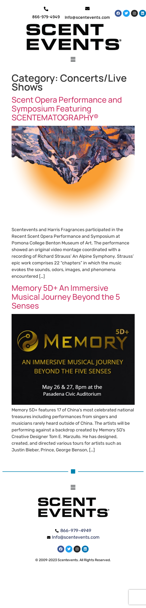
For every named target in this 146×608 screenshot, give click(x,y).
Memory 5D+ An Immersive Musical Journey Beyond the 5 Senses (66, 296)
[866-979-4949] (46, 9)
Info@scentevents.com (87, 17)
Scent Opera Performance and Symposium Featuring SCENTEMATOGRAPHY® (67, 108)
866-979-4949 (46, 16)
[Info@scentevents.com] (87, 8)
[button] (73, 59)
